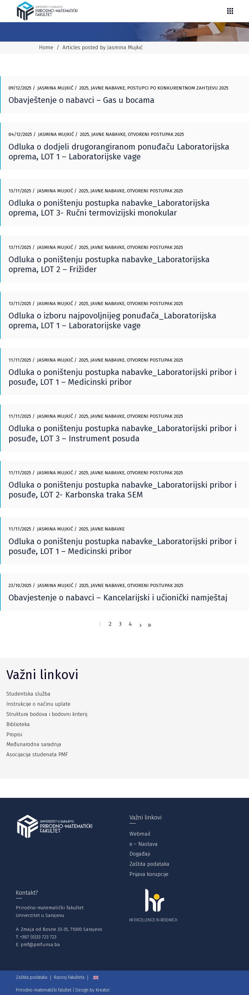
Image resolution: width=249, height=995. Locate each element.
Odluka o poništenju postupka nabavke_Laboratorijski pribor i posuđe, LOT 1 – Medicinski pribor (123, 377)
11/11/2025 (20, 360)
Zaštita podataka (149, 864)
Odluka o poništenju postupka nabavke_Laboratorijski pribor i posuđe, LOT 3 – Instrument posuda (123, 433)
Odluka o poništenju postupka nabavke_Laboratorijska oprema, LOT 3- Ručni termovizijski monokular (109, 208)
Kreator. (103, 990)
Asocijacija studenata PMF (37, 754)
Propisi (14, 734)
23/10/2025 (20, 585)
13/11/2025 (20, 191)
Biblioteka (18, 724)
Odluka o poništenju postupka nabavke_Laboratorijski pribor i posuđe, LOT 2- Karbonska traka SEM (123, 490)
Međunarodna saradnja (33, 744)
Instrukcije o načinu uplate (38, 704)
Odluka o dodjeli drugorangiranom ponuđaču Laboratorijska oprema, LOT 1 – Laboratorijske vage (119, 152)
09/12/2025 (20, 88)
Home (46, 47)
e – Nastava (143, 844)
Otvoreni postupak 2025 (156, 134)
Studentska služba (28, 694)
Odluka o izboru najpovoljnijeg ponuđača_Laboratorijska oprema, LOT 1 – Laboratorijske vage (112, 321)
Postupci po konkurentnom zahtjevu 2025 (177, 88)
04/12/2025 (20, 134)
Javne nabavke (108, 88)
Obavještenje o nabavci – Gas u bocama (81, 100)
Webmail (139, 834)
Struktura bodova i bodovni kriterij (46, 714)
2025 (83, 88)
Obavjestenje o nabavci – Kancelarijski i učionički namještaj (118, 598)
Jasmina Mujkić (55, 88)
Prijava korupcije (148, 874)
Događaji (139, 854)
